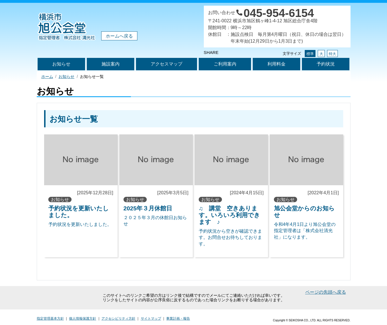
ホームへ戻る (119, 36)
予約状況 (326, 64)
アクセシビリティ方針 (118, 318)
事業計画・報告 (178, 318)
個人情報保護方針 (82, 318)
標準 (310, 54)
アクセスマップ (166, 64)
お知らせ (61, 64)
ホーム (47, 76)
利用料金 (276, 64)
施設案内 (110, 64)
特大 (332, 54)
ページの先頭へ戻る (325, 292)
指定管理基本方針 (50, 318)
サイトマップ (151, 318)
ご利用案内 (225, 64)
